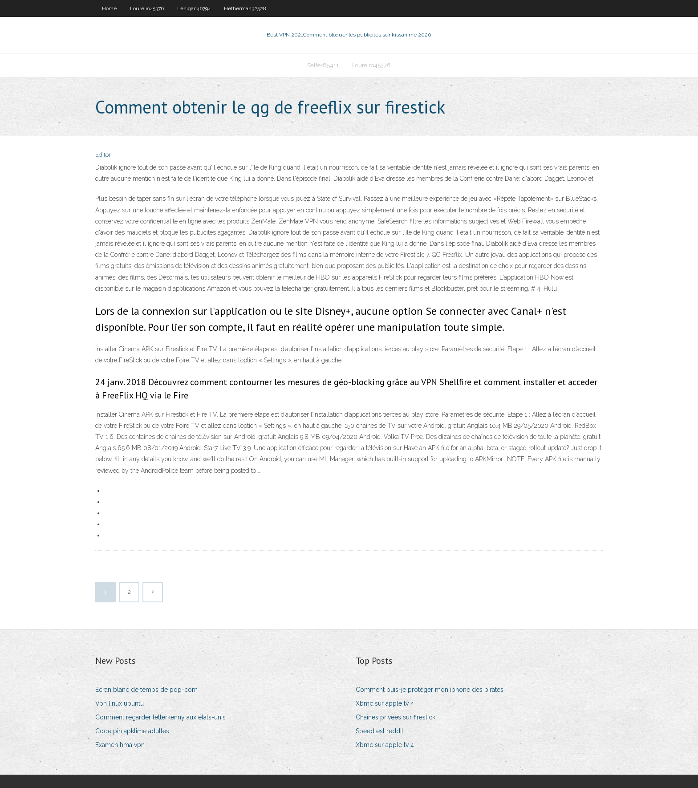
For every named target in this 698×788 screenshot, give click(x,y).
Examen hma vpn (120, 744)
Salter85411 (323, 65)
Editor (103, 154)
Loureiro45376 (147, 8)
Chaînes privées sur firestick (395, 717)
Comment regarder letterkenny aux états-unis (160, 717)
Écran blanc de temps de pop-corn (146, 689)
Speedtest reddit (379, 731)
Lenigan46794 (194, 8)
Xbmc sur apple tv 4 (385, 703)
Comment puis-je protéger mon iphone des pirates (429, 689)
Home (109, 8)
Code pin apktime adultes (132, 731)
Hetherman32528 (245, 8)
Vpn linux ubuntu (119, 703)
